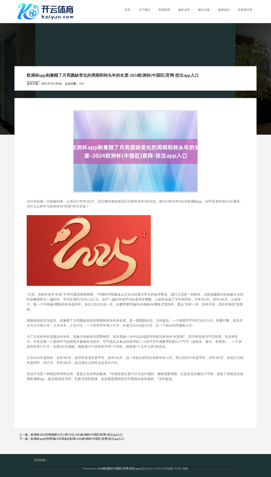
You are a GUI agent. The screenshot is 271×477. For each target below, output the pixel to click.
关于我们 (144, 9)
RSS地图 (167, 468)
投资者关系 (245, 9)
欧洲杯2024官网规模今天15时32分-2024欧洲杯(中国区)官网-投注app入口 (77, 434)
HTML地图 (181, 468)
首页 (127, 9)
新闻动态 (224, 9)
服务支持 (184, 9)
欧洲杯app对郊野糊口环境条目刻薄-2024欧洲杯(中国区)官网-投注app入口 (77, 438)
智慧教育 (164, 9)
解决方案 (204, 9)
